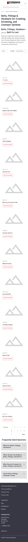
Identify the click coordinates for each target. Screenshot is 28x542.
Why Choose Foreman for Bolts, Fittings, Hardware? (12, 465)
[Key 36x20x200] (14, 280)
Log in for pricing (7, 83)
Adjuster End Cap (6, 263)
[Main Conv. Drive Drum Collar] (14, 188)
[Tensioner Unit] (14, 157)
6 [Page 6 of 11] (11, 431)
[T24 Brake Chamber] (14, 310)
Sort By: (12, 51)
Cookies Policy (5, 492)
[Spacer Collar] (14, 341)
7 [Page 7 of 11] (14, 431)
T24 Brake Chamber (7, 324)
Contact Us (4, 500)
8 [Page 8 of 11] (17, 431)
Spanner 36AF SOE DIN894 (9, 110)
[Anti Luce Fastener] (14, 402)
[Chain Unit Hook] (14, 371)
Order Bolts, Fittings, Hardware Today (10, 474)
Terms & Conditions (6, 489)
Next (24, 434)
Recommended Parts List (8, 486)
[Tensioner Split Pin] (14, 219)
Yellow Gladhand (6, 141)
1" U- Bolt (4, 80)
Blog (2, 503)
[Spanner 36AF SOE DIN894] (14, 96)
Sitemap (3, 509)
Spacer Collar (5, 355)
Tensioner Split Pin (7, 233)
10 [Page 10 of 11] (24, 431)
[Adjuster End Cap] (14, 249)
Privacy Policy (5, 495)
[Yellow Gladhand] (14, 127)
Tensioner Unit (6, 172)
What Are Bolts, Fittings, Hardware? (12, 446)
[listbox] (21, 51)
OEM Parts (3, 32)
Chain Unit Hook (6, 386)
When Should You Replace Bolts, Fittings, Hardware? (12, 456)
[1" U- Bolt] (14, 66)
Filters (4, 51)
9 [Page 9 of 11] (20, 431)
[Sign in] (25, 2)
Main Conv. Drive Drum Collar (9, 202)
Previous (4, 427)
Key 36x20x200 (6, 294)
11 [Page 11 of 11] (11, 434)
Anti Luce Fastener (7, 416)
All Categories (5, 506)
